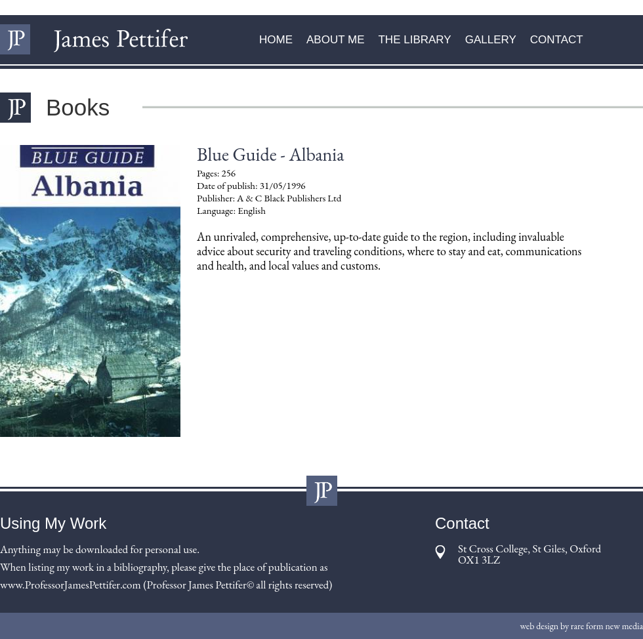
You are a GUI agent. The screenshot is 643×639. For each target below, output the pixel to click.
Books (78, 107)
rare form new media (607, 626)
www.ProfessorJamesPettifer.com (70, 584)
